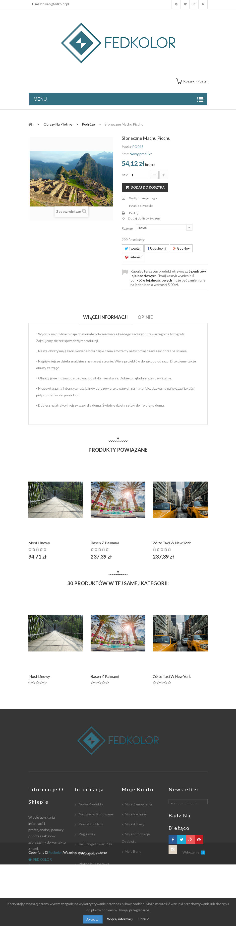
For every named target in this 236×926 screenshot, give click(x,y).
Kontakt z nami (90, 824)
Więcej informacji (120, 919)
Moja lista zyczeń (185, 4)
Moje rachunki (136, 814)
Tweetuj (132, 248)
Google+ (181, 248)
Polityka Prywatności (94, 884)
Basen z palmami (105, 543)
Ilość (125, 175)
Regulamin (86, 834)
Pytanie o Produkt (141, 206)
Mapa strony (88, 894)
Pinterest (133, 257)
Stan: (125, 154)
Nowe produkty (90, 804)
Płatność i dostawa (93, 864)
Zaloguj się (203, 4)
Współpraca (88, 854)
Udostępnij (157, 248)
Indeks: (126, 146)
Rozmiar (128, 228)
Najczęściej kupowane (95, 814)
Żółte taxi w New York (172, 543)
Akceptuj (92, 919)
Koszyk (194, 4)
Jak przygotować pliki (95, 844)
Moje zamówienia (138, 804)
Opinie (145, 317)
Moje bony (133, 851)
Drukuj (133, 213)
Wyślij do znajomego (143, 198)
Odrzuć (143, 919)
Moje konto (176, 4)
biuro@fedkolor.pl (56, 4)
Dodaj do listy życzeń (144, 218)
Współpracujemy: (92, 874)
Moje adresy (134, 824)
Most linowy (39, 543)
